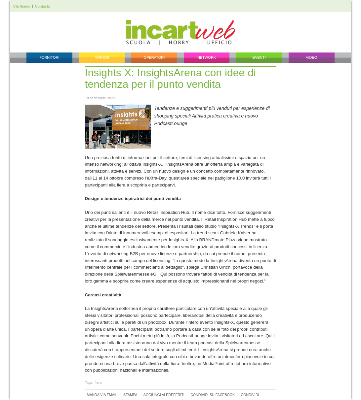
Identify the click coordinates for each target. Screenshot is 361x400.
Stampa (130, 395)
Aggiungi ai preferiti (163, 395)
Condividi (250, 395)
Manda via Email (102, 395)
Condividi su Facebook (212, 395)
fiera (98, 382)
